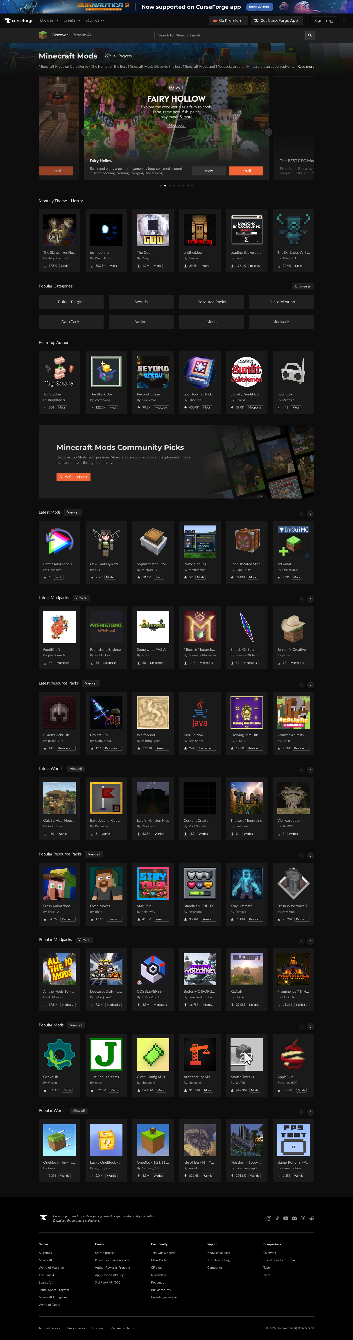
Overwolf (269, 1253)
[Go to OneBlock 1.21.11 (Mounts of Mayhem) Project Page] (153, 1150)
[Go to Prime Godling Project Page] (200, 552)
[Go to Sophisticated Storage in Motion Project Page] (153, 552)
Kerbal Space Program (54, 1290)
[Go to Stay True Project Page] (153, 894)
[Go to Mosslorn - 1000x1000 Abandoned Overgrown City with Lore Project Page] (246, 1150)
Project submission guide (112, 1260)
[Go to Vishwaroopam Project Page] (293, 808)
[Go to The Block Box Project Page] (106, 382)
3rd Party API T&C (107, 1282)
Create (72, 20)
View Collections (73, 477)
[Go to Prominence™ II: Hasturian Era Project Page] (293, 979)
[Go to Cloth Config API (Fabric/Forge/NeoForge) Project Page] (153, 1065)
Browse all (303, 286)
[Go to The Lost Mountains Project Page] (246, 808)
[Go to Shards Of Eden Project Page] (246, 637)
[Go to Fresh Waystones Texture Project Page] (293, 894)
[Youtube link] (286, 1218)
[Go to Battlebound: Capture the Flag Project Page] (106, 808)
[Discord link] (294, 1218)
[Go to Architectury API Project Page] (200, 1065)
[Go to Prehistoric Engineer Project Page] (106, 637)
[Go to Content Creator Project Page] (200, 808)
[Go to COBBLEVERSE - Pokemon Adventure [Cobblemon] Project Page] (153, 979)
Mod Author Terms (123, 1328)
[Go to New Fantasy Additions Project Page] (106, 552)
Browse (49, 20)
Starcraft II (46, 1282)
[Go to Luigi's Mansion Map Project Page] (153, 808)
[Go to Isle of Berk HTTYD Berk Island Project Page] (200, 1150)
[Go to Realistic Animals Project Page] (293, 723)
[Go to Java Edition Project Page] (200, 723)
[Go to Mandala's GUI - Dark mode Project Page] (200, 894)
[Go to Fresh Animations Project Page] (59, 894)
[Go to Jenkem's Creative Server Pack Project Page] (293, 637)
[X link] (303, 1218)
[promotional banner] (176, 6)
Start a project (105, 1253)
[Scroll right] (310, 513)
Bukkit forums (161, 1290)
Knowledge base (218, 1253)
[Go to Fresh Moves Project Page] (106, 894)
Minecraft (45, 1260)
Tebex (267, 1267)
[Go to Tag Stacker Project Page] (59, 382)
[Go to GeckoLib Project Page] (59, 1065)
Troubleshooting (218, 1260)
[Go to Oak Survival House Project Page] (59, 808)
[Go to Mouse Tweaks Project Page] (246, 1065)
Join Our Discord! (163, 1253)
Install (246, 171)
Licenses (97, 1328)
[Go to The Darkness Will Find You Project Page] (293, 240)
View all (73, 512)
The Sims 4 (46, 1275)
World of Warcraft (51, 1267)
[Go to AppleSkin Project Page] (293, 1065)
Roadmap (157, 1282)
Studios (95, 20)
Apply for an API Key (109, 1275)
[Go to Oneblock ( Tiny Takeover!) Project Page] (59, 1150)
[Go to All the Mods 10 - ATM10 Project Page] (59, 979)
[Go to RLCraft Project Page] (246, 979)
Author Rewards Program (112, 1267)
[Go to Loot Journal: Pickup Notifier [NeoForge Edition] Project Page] (200, 382)
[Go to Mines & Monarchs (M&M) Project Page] (200, 637)
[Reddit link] (311, 1218)
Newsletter (158, 1275)
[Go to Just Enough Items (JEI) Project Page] (106, 1065)
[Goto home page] (20, 20)
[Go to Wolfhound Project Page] (153, 723)
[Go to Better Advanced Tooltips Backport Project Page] (59, 552)
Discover (60, 35)
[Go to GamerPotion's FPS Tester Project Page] (293, 1150)
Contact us (214, 1267)
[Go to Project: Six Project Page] (106, 723)
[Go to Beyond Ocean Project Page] (153, 382)
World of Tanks (49, 1304)
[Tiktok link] (277, 1218)
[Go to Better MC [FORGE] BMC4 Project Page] (200, 979)
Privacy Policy (76, 1328)
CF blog (156, 1267)
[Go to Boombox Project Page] (293, 382)
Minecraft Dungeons (53, 1297)
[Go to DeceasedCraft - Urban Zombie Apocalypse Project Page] (106, 979)
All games (45, 1253)
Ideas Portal (159, 1260)
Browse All (82, 35)
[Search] (310, 35)
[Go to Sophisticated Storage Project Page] (246, 552)
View (209, 171)
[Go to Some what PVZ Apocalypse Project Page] (153, 637)
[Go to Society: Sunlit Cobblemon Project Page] (246, 382)
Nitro (267, 1275)
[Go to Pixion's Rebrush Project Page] (59, 723)
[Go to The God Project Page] (153, 240)
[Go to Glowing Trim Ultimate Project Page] (246, 723)
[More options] (343, 20)
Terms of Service (49, 1328)
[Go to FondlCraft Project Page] (59, 637)
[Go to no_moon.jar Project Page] (106, 240)
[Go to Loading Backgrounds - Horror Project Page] (246, 240)
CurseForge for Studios (279, 1260)
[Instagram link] (269, 1218)
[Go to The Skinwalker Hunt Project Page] (59, 240)
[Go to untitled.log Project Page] (200, 240)
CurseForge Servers (164, 1297)
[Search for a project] (230, 35)
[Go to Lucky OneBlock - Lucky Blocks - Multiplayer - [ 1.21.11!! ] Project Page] (106, 1150)
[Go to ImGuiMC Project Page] (293, 552)
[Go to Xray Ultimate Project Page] (246, 894)
